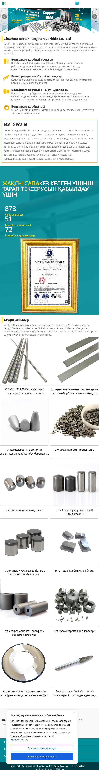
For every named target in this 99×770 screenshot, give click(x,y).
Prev (4, 16)
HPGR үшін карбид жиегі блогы (74, 570)
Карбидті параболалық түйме (24, 510)
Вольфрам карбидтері (28, 106)
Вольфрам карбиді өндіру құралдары (40, 90)
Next (94, 16)
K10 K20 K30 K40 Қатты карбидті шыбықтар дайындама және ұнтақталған (24, 393)
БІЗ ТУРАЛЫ (15, 124)
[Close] (74, 713)
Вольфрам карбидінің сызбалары (75, 631)
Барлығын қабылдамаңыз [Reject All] (42, 748)
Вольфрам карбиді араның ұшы (74, 449)
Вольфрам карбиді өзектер (32, 59)
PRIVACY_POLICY (19, 740)
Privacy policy (78, 766)
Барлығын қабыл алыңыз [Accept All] (42, 756)
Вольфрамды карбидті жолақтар (36, 76)
